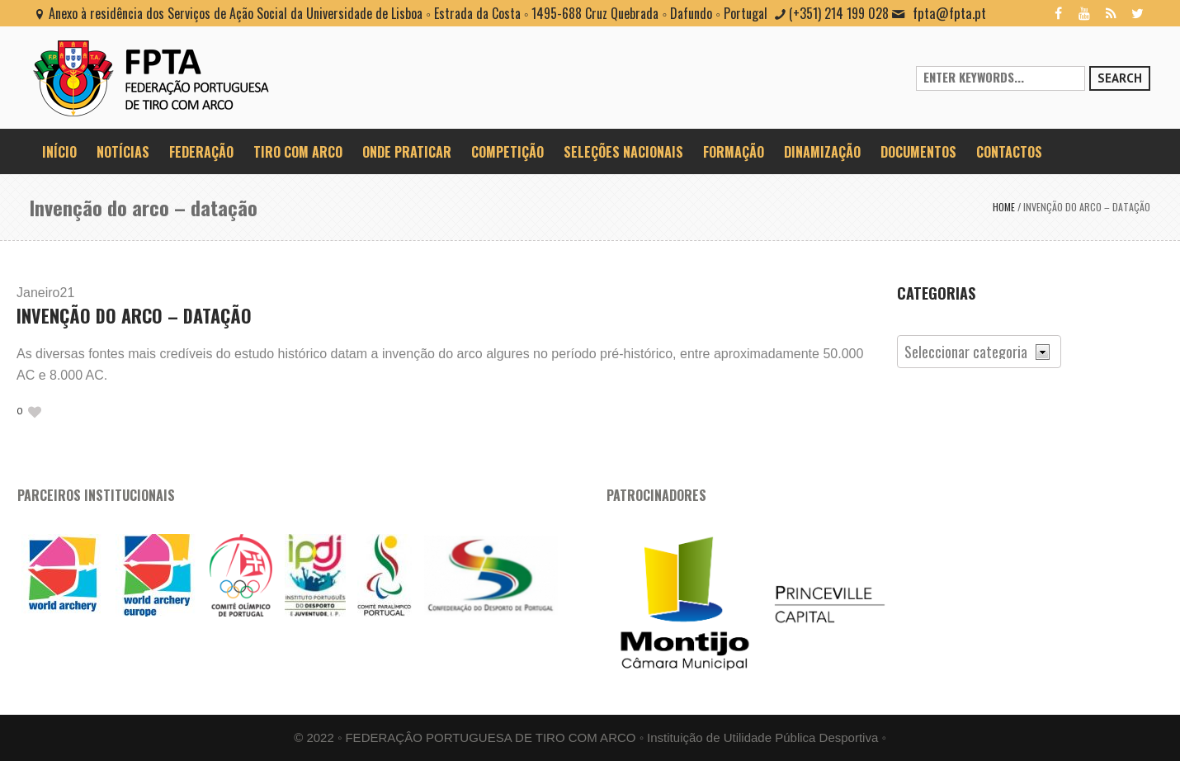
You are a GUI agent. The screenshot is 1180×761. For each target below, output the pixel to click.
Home (1004, 207)
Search (1119, 78)
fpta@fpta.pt (949, 12)
